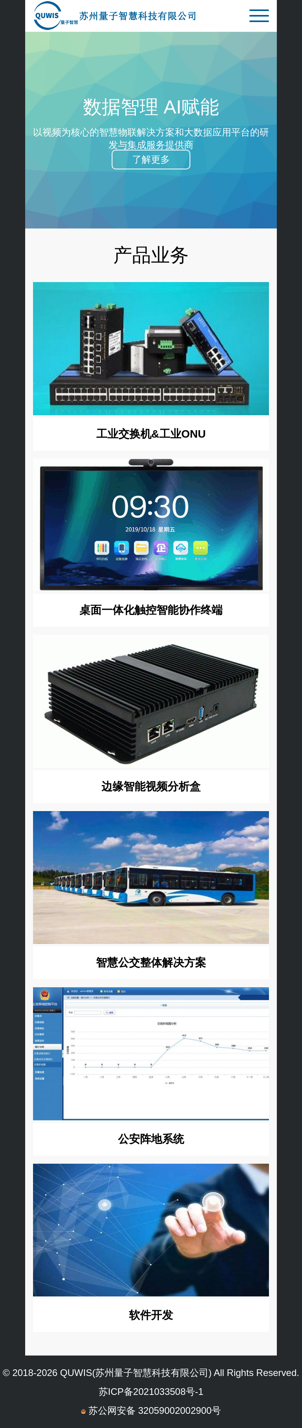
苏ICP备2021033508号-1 (151, 1391)
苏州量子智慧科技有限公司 (151, 1372)
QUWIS (76, 1372)
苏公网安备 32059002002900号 (151, 1410)
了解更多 (151, 159)
